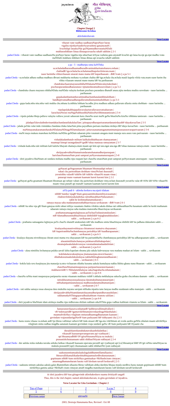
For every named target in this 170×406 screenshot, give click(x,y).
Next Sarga (118, 396)
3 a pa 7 (111, 388)
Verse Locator (163, 39)
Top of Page (36, 388)
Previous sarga (37, 396)
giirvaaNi (82, 396)
